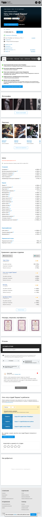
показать (19, 32)
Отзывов (15, 18)
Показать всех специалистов (21, 147)
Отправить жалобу (24, 507)
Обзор (4, 58)
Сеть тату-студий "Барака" (10, 272)
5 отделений (8, 39)
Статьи (22, 493)
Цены (21, 58)
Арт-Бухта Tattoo (7, 297)
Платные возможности (6, 504)
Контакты (23, 504)
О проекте (3, 493)
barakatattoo (7, 46)
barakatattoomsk (8, 48)
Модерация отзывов (25, 509)
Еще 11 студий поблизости (11, 24)
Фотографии (10, 58)
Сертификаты (34, 58)
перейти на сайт (8, 44)
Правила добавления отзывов (26, 498)
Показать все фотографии (21, 112)
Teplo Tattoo (6, 260)
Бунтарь (5, 284)
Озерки (6, 51)
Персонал (16, 58)
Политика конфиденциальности (7, 498)
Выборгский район (9, 49)
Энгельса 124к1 (18, 374)
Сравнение (27, 58)
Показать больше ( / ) (21, 387)
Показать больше (21, 309)
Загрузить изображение (25, 496)
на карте (33, 38)
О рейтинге (4, 496)
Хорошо (33, 514)
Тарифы (3, 507)
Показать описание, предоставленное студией (12, 86)
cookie (14, 514)
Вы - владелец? (7, 29)
